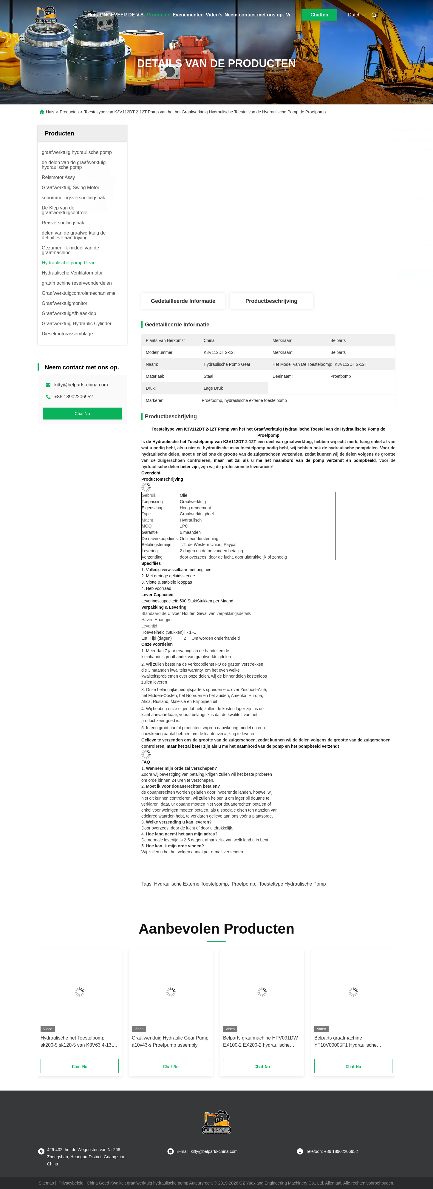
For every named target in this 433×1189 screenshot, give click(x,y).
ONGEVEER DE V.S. (122, 14)
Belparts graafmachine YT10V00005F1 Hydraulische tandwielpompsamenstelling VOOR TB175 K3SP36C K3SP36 (351, 1042)
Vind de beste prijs (302, 273)
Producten (159, 14)
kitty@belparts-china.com (81, 384)
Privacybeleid (70, 1183)
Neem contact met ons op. (254, 14)
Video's (214, 14)
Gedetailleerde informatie (183, 301)
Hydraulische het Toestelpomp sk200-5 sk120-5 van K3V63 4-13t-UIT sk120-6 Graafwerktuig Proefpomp (77, 1042)
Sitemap (46, 1183)
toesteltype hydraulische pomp (292, 883)
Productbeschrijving (271, 301)
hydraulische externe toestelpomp (191, 883)
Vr (288, 14)
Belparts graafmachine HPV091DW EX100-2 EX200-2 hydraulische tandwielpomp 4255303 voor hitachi (260, 1042)
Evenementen (188, 14)
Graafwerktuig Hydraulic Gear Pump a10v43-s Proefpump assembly (170, 1041)
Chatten (319, 14)
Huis (93, 14)
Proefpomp (243, 883)
